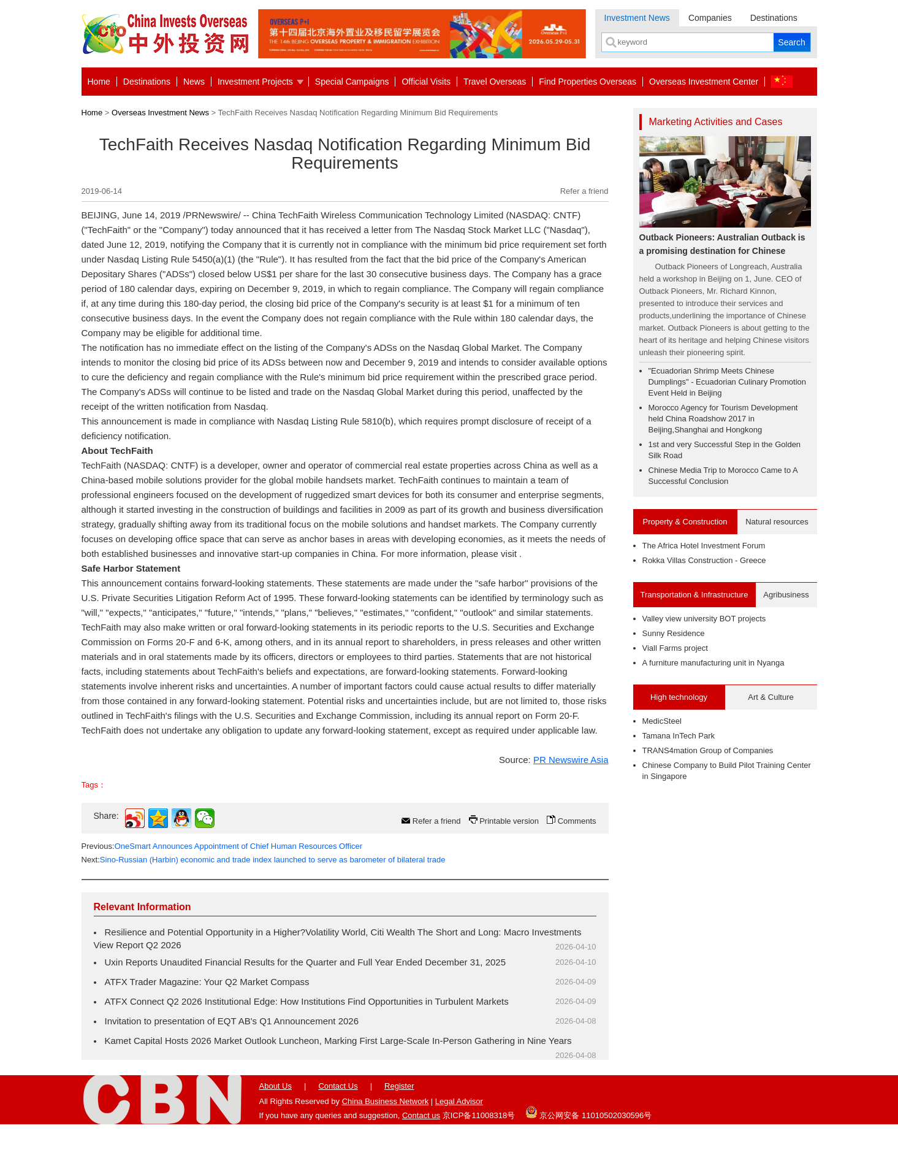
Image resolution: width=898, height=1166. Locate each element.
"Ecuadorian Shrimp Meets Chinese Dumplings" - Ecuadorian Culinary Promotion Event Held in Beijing (728, 381)
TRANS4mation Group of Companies (708, 750)
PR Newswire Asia (571, 759)
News (194, 81)
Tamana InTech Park (678, 735)
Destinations (773, 18)
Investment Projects (255, 81)
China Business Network (385, 1101)
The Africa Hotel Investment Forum (704, 545)
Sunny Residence (673, 633)
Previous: (222, 846)
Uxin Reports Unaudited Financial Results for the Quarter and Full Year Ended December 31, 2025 (305, 962)
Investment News (637, 18)
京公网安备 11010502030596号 (588, 1112)
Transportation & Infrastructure (694, 594)
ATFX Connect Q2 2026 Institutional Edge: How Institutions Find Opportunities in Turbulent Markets (307, 1001)
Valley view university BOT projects (704, 618)
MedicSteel (662, 721)
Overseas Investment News (160, 112)
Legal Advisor (459, 1101)
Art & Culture (770, 697)
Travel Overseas (494, 81)
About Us (275, 1086)
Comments (577, 821)
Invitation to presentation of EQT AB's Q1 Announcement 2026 (232, 1021)
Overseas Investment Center (703, 81)
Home (99, 81)
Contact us (421, 1115)
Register (399, 1086)
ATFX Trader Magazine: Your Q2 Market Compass (207, 981)
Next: (264, 859)
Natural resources (777, 521)
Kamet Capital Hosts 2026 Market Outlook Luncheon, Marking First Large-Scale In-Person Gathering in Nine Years (338, 1040)
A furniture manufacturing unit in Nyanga (713, 662)
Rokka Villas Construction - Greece (704, 560)
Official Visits (426, 81)
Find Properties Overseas (587, 81)
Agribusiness (786, 594)
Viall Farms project (675, 648)
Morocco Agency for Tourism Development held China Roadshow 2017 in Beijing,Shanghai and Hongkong (723, 418)
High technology (678, 697)
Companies (710, 18)
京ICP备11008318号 (479, 1115)
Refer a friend (584, 191)
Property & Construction (684, 521)
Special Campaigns (352, 81)
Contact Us (337, 1086)
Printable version (509, 821)
